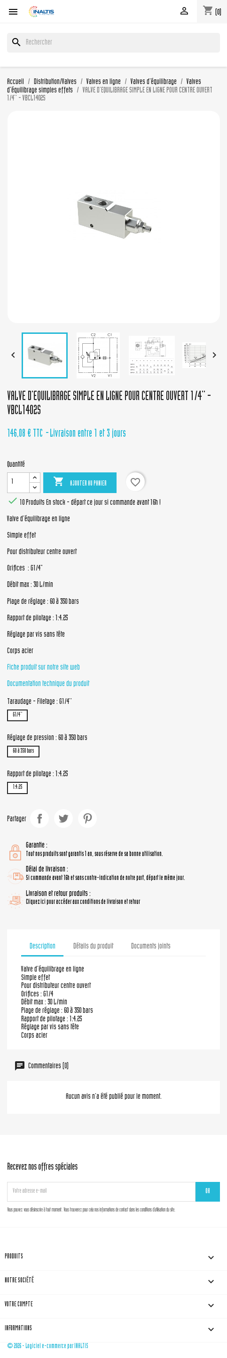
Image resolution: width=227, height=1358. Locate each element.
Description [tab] (42, 946)
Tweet (63, 818)
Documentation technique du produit (48, 684)
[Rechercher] (113, 43)
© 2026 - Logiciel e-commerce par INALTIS (47, 1346)
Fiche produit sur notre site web (43, 668)
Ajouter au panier (80, 482)
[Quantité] (18, 482)
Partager (39, 818)
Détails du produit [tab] (93, 946)
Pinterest (87, 818)
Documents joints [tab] (151, 946)
